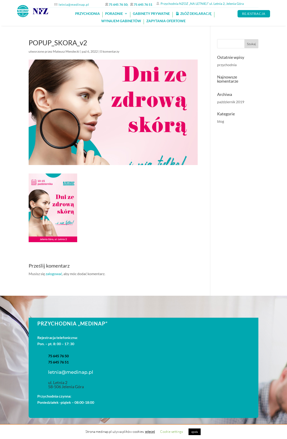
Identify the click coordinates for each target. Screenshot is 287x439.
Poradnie (114, 14)
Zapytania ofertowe (166, 21)
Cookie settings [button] (171, 431)
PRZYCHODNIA (87, 14)
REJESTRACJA (253, 14)
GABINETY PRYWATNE (151, 14)
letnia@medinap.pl (74, 4)
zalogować (54, 273)
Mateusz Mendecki (66, 51)
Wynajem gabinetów (121, 21)
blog (220, 121)
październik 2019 (230, 102)
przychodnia (227, 64)
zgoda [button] (194, 431)
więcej (150, 431)
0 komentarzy (109, 51)
